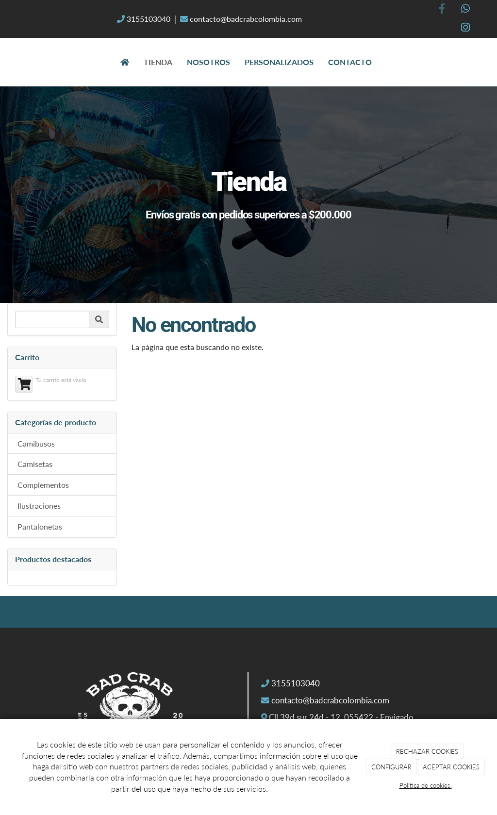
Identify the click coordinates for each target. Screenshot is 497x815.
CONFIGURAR (391, 767)
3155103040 (148, 18)
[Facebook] (441, 9)
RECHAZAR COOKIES (427, 751)
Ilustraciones (39, 505)
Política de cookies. (425, 785)
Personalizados (279, 62)
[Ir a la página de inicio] (11, 62)
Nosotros (208, 62)
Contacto (350, 62)
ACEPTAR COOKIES (451, 767)
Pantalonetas (39, 526)
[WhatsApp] (465, 9)
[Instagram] (465, 28)
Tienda (158, 62)
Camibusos (36, 443)
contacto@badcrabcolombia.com (245, 18)
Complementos (43, 484)
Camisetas (34, 463)
